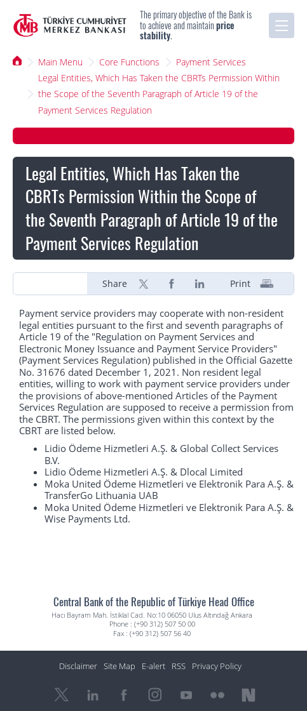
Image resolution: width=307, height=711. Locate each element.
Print (240, 283)
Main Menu (60, 62)
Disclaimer (78, 666)
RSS (179, 666)
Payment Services (211, 62)
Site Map (119, 666)
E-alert (153, 666)
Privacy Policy (217, 666)
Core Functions (129, 62)
